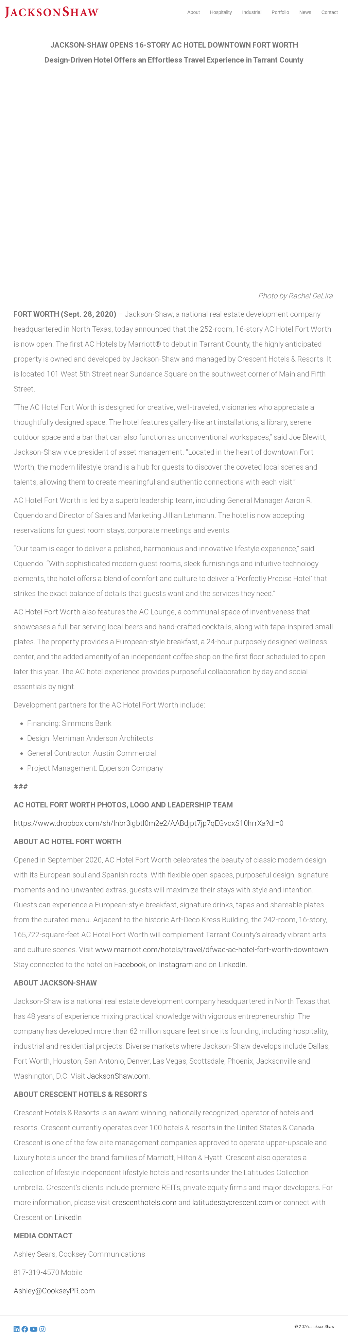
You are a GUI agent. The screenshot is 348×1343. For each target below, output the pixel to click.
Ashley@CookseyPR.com (54, 1291)
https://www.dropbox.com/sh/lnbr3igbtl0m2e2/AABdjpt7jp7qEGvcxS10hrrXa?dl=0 (148, 823)
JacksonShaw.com (118, 1076)
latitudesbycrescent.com (232, 1202)
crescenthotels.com (144, 1202)
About (193, 12)
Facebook (130, 964)
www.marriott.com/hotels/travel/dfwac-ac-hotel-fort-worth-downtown (211, 949)
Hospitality (221, 12)
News (305, 12)
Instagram (176, 964)
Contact (329, 12)
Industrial (252, 12)
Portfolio (280, 12)
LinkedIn (232, 964)
